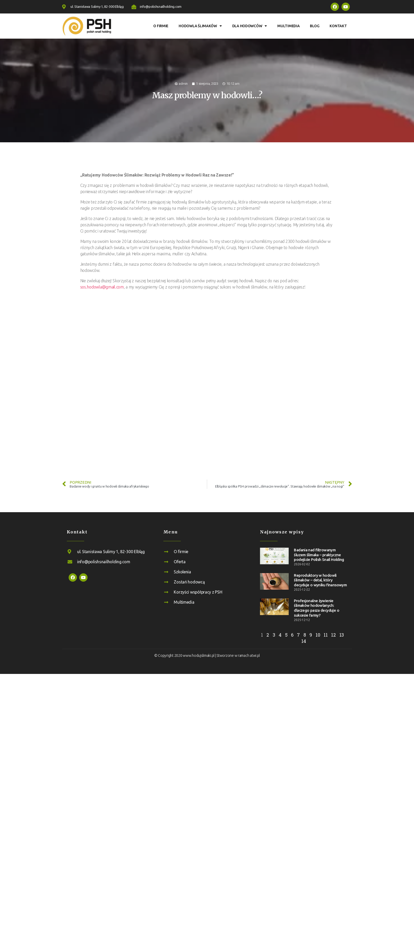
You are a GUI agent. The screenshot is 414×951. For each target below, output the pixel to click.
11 (326, 635)
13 (341, 635)
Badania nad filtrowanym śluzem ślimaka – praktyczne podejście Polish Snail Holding (319, 555)
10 (318, 635)
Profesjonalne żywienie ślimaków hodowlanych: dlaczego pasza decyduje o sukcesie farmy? (316, 607)
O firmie (160, 26)
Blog (314, 26)
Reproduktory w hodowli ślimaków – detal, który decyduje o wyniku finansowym (320, 580)
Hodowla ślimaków (200, 26)
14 (303, 641)
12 (333, 635)
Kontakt (338, 26)
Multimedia (288, 26)
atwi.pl (255, 655)
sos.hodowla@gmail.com (102, 287)
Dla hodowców (249, 26)
